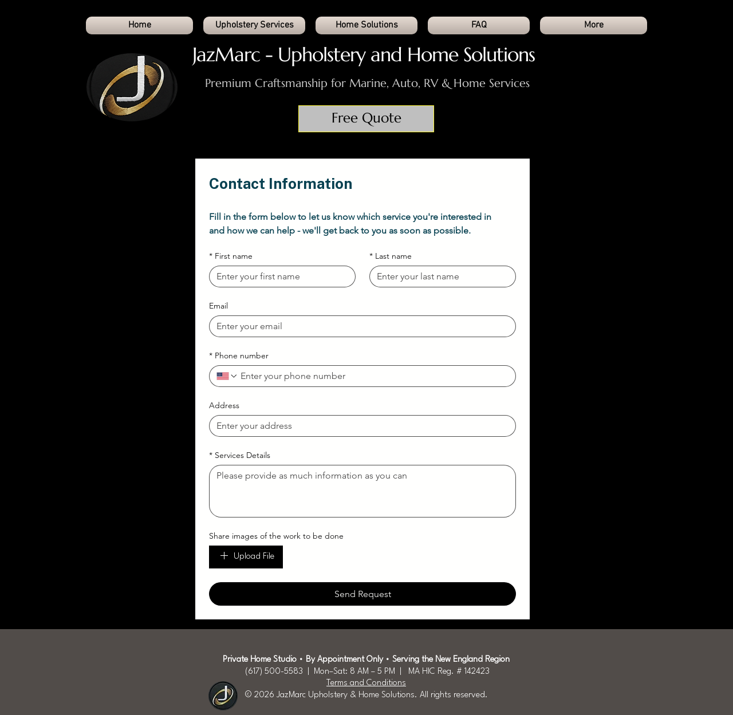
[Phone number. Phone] (373, 376)
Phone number (239, 356)
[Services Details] (362, 491)
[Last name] (439, 276)
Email (218, 306)
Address (224, 405)
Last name (390, 256)
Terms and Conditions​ (366, 683)
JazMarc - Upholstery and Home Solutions (363, 54)
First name (231, 256)
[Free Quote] (366, 118)
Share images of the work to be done (276, 536)
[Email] (359, 326)
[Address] (359, 426)
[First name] (279, 276)
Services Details (239, 455)
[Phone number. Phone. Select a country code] (227, 376)
